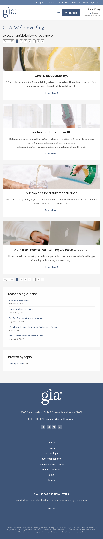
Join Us (51, 442)
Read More (51, 92)
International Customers (69, 2)
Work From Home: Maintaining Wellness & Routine (34, 327)
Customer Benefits (52, 458)
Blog (51, 474)
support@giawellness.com (60, 419)
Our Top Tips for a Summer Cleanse (26, 318)
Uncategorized (16, 363)
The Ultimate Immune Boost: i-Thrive (27, 335)
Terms (51, 480)
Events (51, 2)
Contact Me (95, 13)
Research (51, 448)
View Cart (72, 13)
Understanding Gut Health (21, 309)
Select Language (90, 2)
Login (40, 2)
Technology (51, 453)
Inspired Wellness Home (51, 464)
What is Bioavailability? (20, 300)
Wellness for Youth (51, 469)
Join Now (51, 508)
